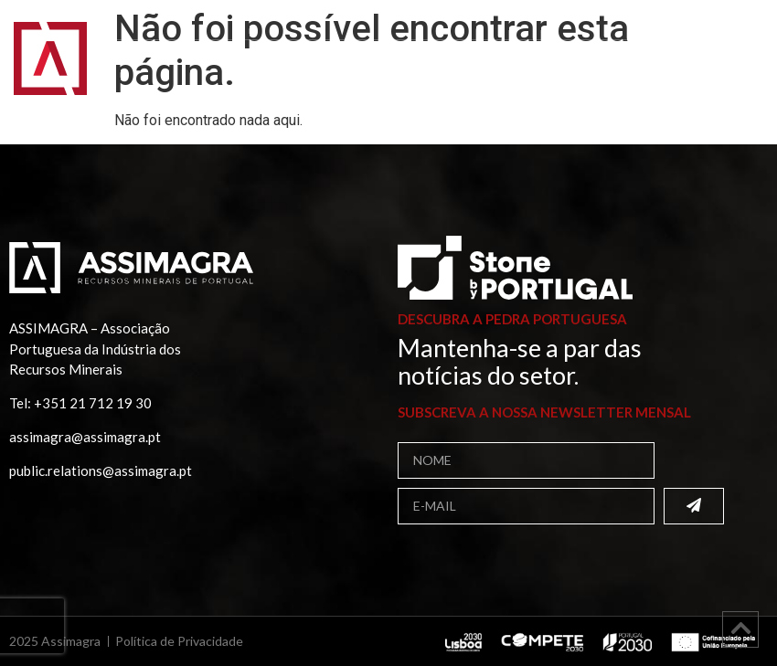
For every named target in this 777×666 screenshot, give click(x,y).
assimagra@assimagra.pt (85, 436)
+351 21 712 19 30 (93, 403)
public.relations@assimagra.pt (100, 470)
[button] (739, 71)
